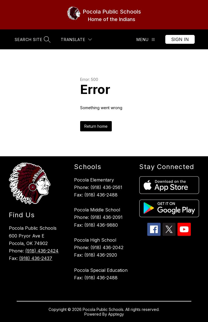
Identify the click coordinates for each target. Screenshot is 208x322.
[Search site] (31, 39)
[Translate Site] (76, 39)
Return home (96, 126)
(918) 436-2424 (42, 251)
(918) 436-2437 (35, 258)
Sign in (180, 39)
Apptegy (116, 314)
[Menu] (145, 39)
